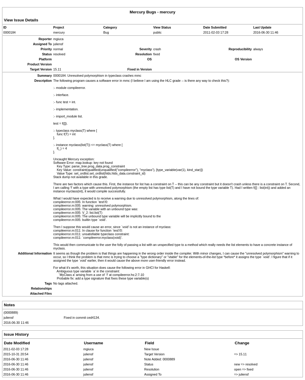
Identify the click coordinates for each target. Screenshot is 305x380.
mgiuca (88, 349)
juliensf (8, 317)
